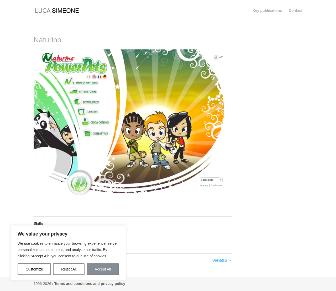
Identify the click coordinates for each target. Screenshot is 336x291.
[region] (68, 252)
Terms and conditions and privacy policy (89, 284)
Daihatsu (222, 260)
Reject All (68, 269)
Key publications (267, 11)
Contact (295, 11)
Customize (34, 269)
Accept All (103, 269)
